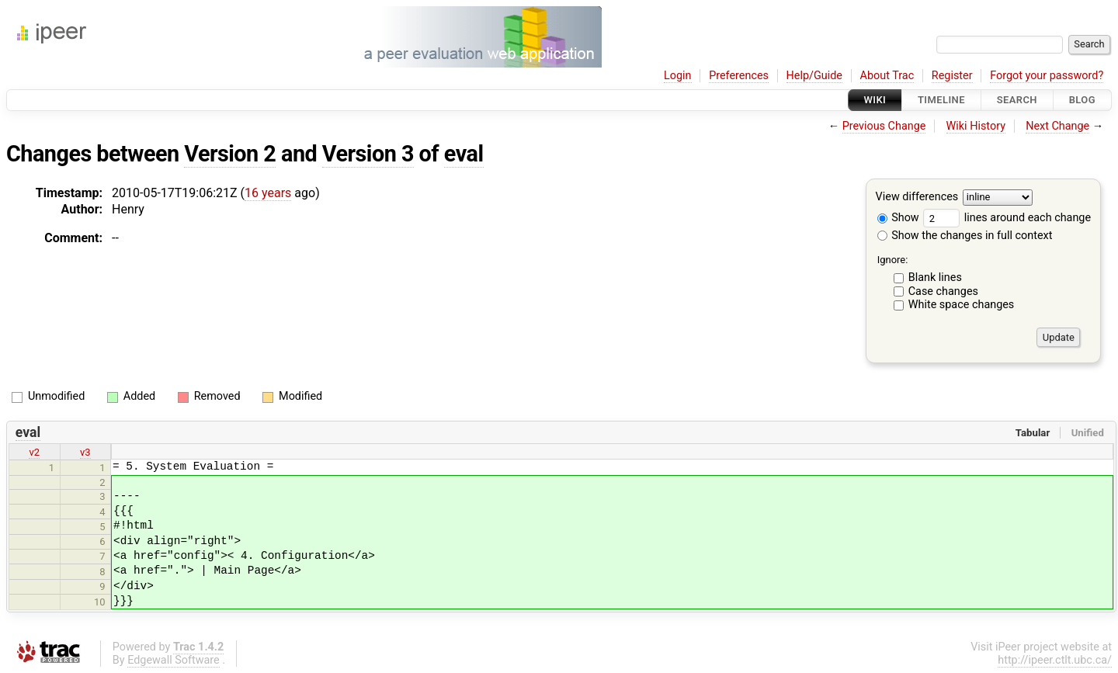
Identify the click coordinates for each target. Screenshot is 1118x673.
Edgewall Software (173, 660)
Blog (1082, 100)
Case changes (943, 291)
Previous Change (884, 126)
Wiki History (975, 126)
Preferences (739, 75)
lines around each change (1007, 217)
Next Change (1057, 126)
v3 (85, 452)
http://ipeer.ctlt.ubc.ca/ (1055, 660)
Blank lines (935, 277)
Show (898, 217)
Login (678, 75)
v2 (34, 452)
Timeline (941, 100)
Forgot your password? (1046, 75)
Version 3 (368, 153)
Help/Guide (814, 75)
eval (464, 153)
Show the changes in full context (965, 235)
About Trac (887, 75)
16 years (268, 193)
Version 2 (230, 153)
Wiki (875, 100)
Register (952, 75)
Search (1017, 100)
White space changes (961, 304)
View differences (917, 197)
